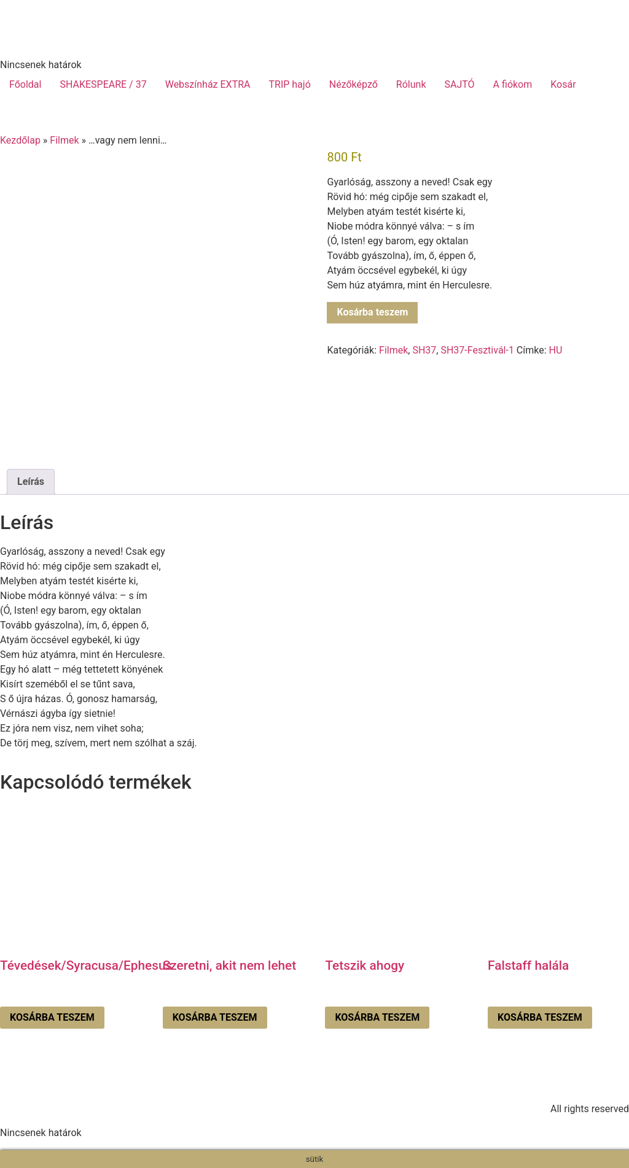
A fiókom (513, 84)
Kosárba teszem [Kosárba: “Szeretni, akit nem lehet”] (215, 1017)
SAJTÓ (460, 84)
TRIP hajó (289, 84)
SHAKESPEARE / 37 (103, 84)
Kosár (563, 84)
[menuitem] (600, 85)
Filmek (64, 140)
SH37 (424, 350)
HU (556, 350)
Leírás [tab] (30, 481)
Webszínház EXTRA (208, 84)
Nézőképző (353, 84)
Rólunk (411, 84)
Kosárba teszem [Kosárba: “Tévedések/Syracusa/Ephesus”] (52, 1017)
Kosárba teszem (372, 312)
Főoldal (25, 84)
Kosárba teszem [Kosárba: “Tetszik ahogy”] (377, 1017)
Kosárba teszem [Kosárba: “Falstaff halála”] (540, 1017)
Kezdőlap (20, 140)
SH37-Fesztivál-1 (477, 350)
